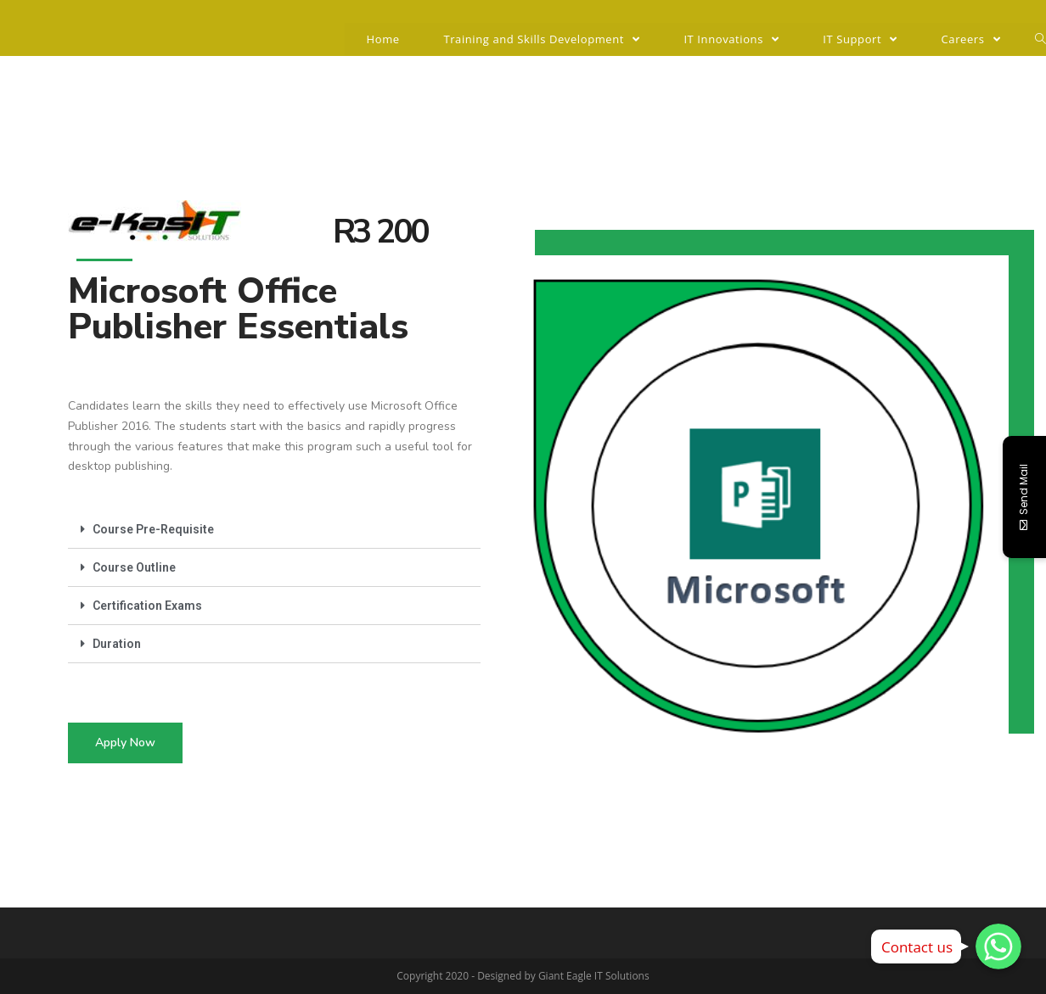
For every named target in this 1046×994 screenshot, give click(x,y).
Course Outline (134, 567)
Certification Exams (147, 605)
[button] (125, 743)
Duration (117, 644)
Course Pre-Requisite (153, 529)
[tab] (274, 530)
